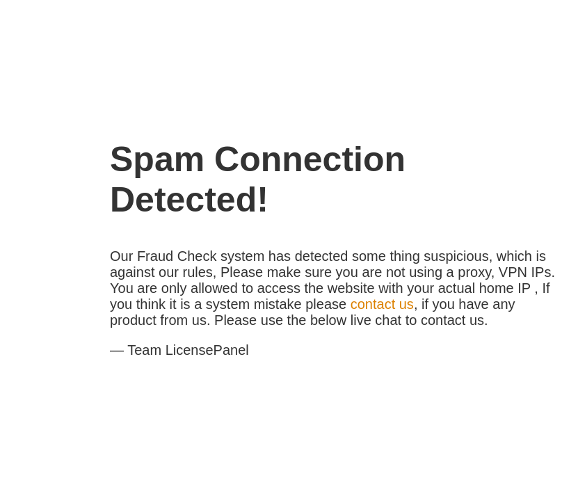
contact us (382, 304)
